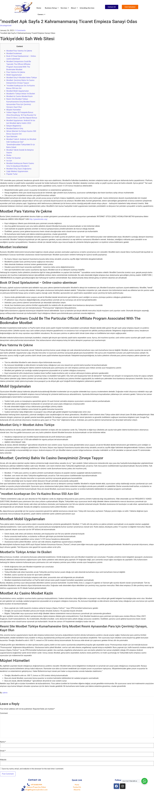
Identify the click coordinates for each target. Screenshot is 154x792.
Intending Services (87, 8)
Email (3, 751)
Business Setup (51, 8)
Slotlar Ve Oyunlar (13, 158)
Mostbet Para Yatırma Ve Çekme (19, 51)
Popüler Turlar (11, 174)
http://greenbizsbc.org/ (38, 219)
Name (3, 742)
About (74, 8)
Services (64, 8)
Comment (4, 713)
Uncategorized (5, 25)
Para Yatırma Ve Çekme (15, 72)
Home (39, 8)
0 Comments (20, 30)
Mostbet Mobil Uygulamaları (17, 91)
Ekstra (8, 155)
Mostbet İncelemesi (14, 53)
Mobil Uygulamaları (14, 75)
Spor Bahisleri (11, 136)
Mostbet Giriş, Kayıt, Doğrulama (18, 169)
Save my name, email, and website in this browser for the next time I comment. (33, 769)
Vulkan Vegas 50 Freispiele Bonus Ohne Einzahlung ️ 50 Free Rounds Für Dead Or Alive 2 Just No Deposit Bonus (21, 115)
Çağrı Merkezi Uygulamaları (17, 171)
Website (3, 760)
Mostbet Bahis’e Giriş (14, 128)
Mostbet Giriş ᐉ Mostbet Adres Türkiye (21, 77)
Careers (41, 14)
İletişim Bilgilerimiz (13, 126)
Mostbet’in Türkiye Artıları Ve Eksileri (20, 94)
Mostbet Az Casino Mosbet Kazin (19, 96)
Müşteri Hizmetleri (13, 110)
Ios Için (9, 161)
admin (5, 693)
